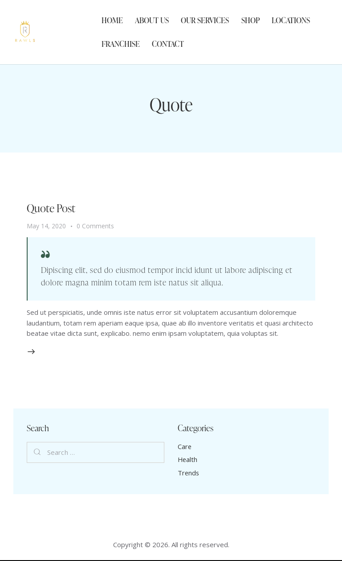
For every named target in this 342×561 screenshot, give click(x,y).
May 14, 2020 (46, 226)
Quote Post (52, 208)
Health (188, 460)
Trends (189, 473)
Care (185, 446)
